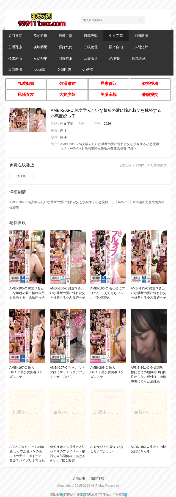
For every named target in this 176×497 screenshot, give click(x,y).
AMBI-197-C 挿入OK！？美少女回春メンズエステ (26, 372)
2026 (107, 123)
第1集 (21, 176)
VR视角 (88, 70)
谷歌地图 (55, 495)
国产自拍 (116, 47)
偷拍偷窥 (40, 36)
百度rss (104, 495)
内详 (63, 130)
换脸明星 (40, 47)
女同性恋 (64, 70)
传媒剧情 (15, 58)
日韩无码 (91, 36)
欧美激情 (91, 58)
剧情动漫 (141, 36)
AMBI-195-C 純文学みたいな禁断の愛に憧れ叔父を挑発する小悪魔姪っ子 (148, 292)
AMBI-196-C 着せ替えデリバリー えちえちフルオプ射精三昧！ (107, 292)
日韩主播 (65, 36)
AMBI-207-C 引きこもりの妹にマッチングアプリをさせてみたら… (67, 372)
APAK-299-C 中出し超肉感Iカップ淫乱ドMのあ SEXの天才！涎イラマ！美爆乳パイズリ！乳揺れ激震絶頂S (27, 456)
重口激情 (15, 70)
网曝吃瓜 (65, 58)
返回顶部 (97, 478)
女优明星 (40, 58)
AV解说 (114, 58)
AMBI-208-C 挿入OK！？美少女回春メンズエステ (107, 372)
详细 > (131, 148)
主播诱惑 (15, 47)
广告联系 (118, 495)
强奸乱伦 (65, 47)
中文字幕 (116, 36)
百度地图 (91, 495)
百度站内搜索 (73, 495)
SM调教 (39, 70)
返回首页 (15, 36)
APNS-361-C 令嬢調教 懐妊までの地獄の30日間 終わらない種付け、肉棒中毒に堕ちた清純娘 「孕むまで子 (149, 377)
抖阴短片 (141, 47)
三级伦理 (91, 47)
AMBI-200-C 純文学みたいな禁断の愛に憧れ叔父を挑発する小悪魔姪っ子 (27, 292)
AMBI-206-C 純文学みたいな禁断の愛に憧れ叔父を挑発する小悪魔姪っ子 (67, 292)
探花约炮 (139, 58)
